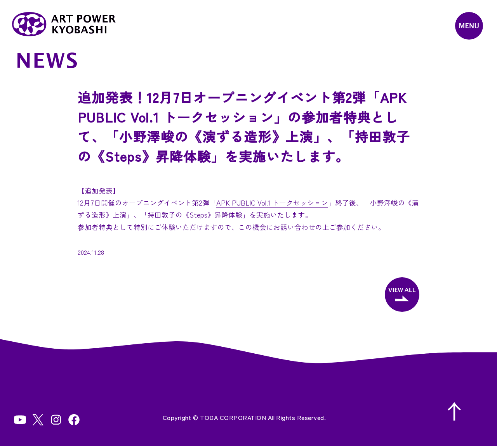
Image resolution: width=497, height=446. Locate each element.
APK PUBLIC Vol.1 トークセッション (272, 202)
